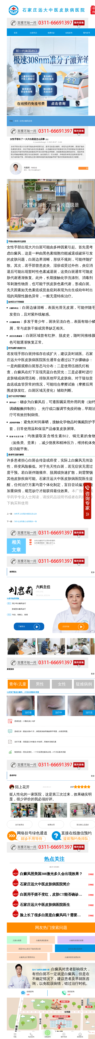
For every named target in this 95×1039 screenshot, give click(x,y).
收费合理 (51, 825)
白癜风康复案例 (42, 940)
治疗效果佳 (19, 825)
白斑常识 (33, 33)
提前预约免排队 (75, 839)
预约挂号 (86, 33)
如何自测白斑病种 (75, 949)
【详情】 (91, 874)
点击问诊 (73, 627)
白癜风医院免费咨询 (72, 957)
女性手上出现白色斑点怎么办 (25, 514)
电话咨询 (31, 1035)
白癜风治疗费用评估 (27, 957)
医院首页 (80, 1035)
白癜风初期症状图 (76, 940)
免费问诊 (51, 33)
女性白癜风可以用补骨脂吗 (44, 543)
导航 (11, 121)
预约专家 (64, 1035)
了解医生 (29, 627)
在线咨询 (68, 33)
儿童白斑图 (17, 940)
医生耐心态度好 (83, 825)
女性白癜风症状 (26, 121)
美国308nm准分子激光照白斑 (29, 949)
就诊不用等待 (31, 839)
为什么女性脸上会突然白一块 (25, 521)
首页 (15, 33)
